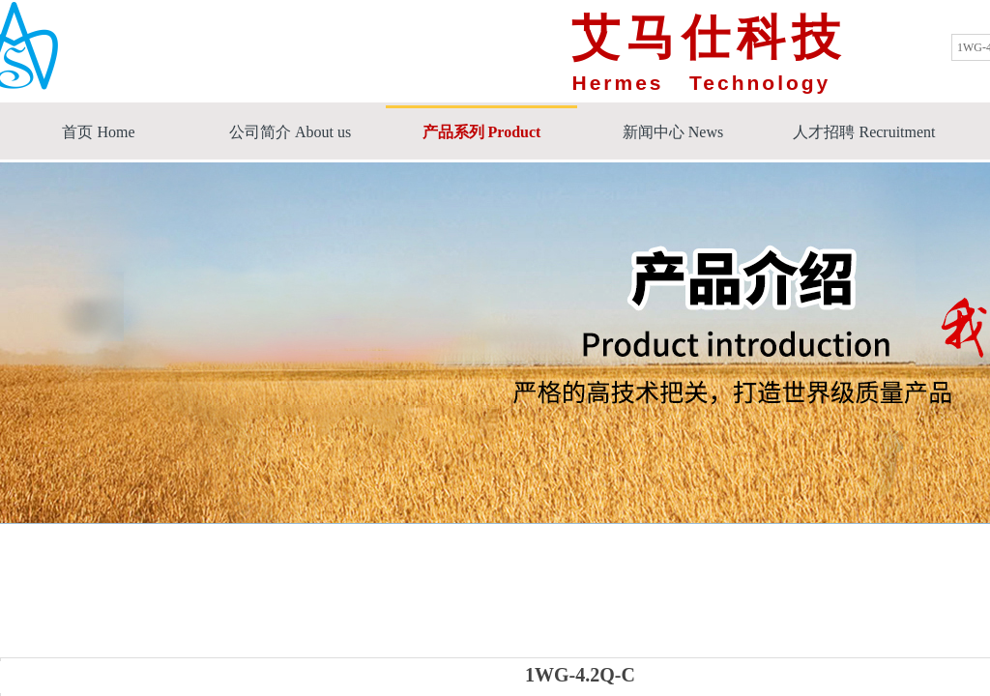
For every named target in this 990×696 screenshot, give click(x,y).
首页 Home (98, 132)
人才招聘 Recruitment (864, 132)
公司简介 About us (290, 132)
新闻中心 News (673, 132)
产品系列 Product (481, 132)
